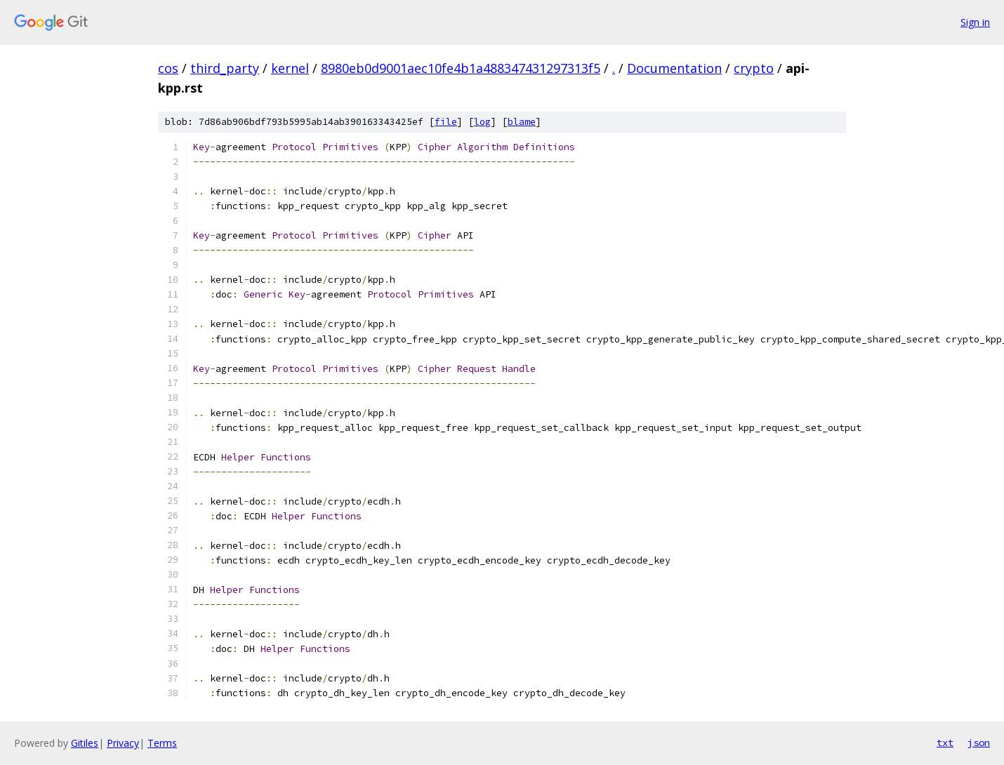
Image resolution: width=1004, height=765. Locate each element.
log (482, 122)
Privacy (123, 743)
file (446, 122)
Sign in (975, 22)
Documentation (674, 68)
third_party (224, 68)
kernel (290, 68)
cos (168, 68)
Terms (162, 743)
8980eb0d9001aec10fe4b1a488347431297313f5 (460, 68)
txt (945, 742)
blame (522, 122)
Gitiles (84, 743)
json (978, 742)
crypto (754, 68)
